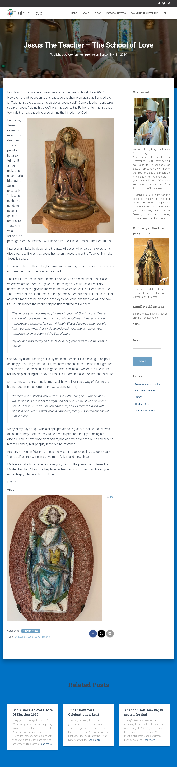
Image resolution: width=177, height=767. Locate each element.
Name (147, 327)
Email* (147, 344)
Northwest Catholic (145, 390)
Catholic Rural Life (145, 410)
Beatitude (20, 636)
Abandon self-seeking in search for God (143, 712)
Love (37, 636)
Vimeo (168, 4)
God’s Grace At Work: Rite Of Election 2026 (32, 712)
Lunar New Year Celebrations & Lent (83, 712)
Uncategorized (30, 631)
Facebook (159, 4)
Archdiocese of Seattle (148, 383)
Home (74, 13)
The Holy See (142, 404)
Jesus (29, 636)
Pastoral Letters (116, 13)
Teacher (46, 636)
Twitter (163, 4)
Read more (46, 743)
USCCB (138, 397)
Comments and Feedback (144, 13)
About (85, 13)
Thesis (98, 13)
